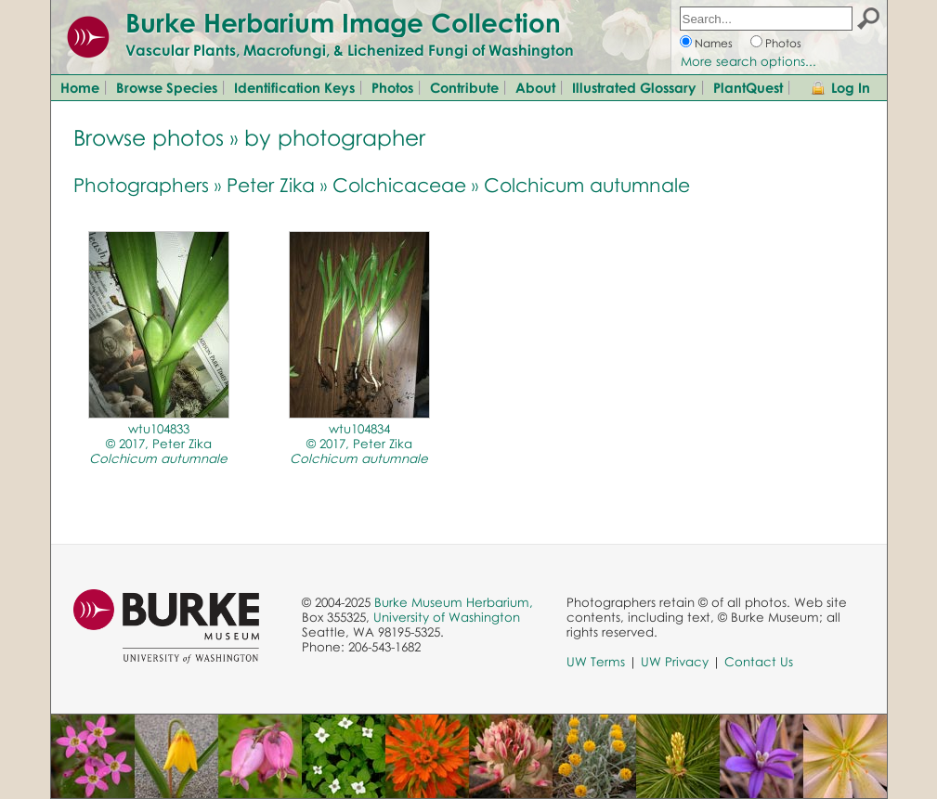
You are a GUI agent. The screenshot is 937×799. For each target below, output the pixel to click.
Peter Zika (271, 185)
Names (714, 43)
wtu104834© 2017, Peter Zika (359, 443)
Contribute (464, 87)
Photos (783, 43)
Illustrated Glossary (634, 87)
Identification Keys (294, 87)
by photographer (334, 136)
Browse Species (166, 87)
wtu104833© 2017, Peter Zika (158, 443)
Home (79, 87)
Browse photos (148, 136)
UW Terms (595, 661)
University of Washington (446, 617)
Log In (850, 87)
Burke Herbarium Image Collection (343, 22)
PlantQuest (748, 87)
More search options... (748, 61)
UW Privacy (675, 661)
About (535, 87)
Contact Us (758, 661)
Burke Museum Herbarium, (453, 602)
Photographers (141, 185)
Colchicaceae (399, 185)
